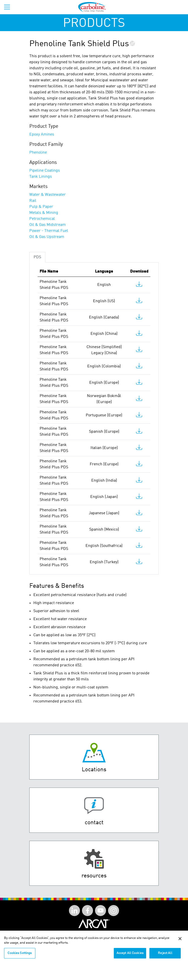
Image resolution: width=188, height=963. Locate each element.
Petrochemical (42, 219)
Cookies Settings (20, 955)
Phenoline (38, 153)
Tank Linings (40, 177)
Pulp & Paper (41, 207)
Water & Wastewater (47, 195)
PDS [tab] (37, 257)
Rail (32, 201)
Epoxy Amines (41, 135)
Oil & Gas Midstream (47, 225)
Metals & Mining (43, 213)
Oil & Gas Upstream (46, 237)
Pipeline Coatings (44, 171)
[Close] (179, 941)
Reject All (165, 955)
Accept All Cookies (130, 955)
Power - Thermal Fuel (48, 231)
